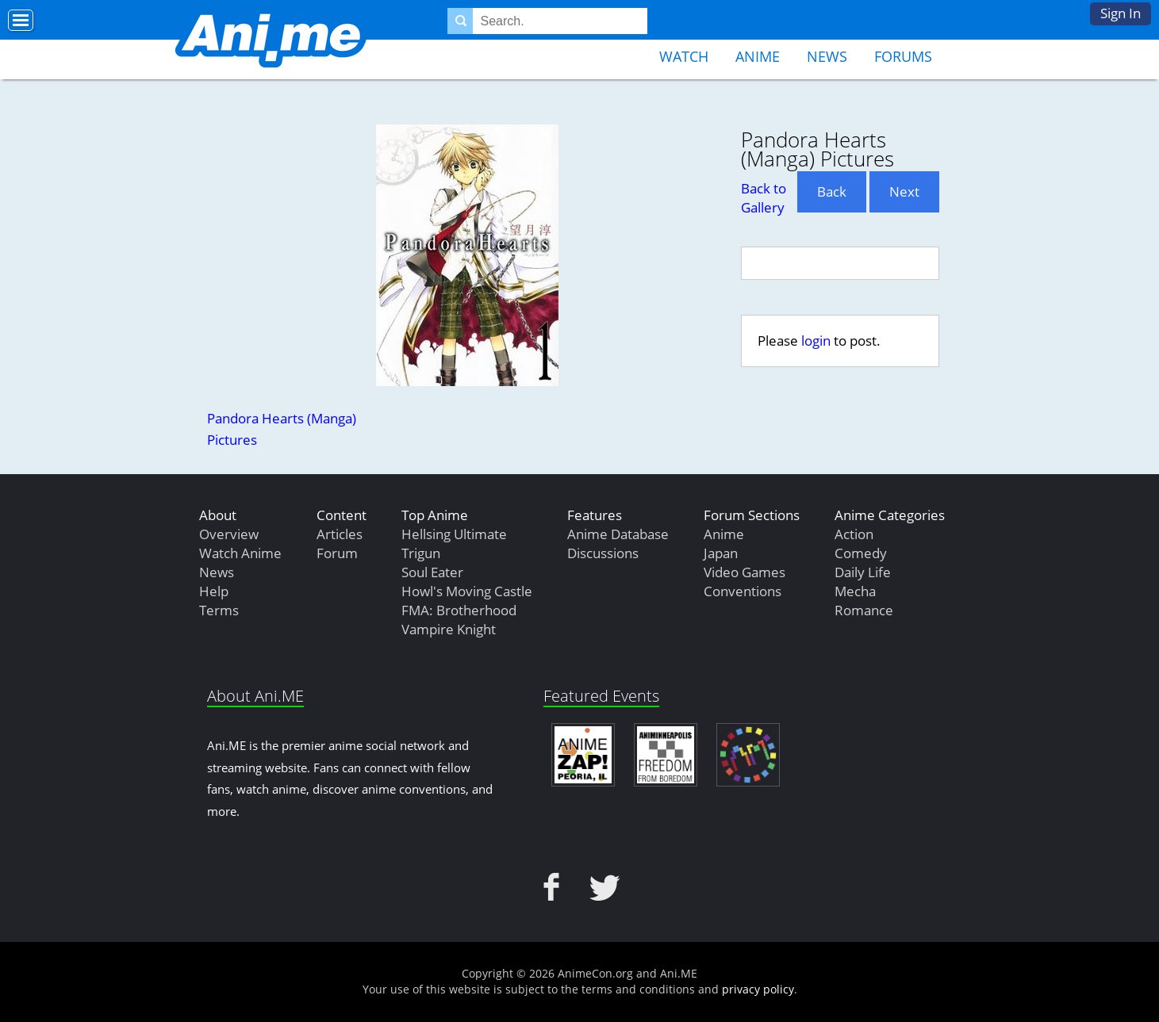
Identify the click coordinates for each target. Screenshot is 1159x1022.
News (827, 56)
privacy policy (758, 989)
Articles (340, 534)
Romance (864, 610)
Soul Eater (432, 572)
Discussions (603, 553)
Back (831, 191)
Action (854, 534)
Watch (683, 56)
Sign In (1120, 13)
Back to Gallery (763, 197)
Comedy (861, 553)
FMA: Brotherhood (458, 610)
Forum (337, 553)
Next (904, 191)
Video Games (744, 572)
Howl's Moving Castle (466, 591)
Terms (219, 610)
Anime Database (618, 534)
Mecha (855, 591)
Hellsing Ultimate (454, 534)
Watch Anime (240, 553)
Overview (229, 534)
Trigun (420, 553)
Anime (757, 56)
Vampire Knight (448, 629)
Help (213, 591)
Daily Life (863, 572)
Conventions (742, 591)
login (816, 340)
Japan (721, 553)
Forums (903, 56)
